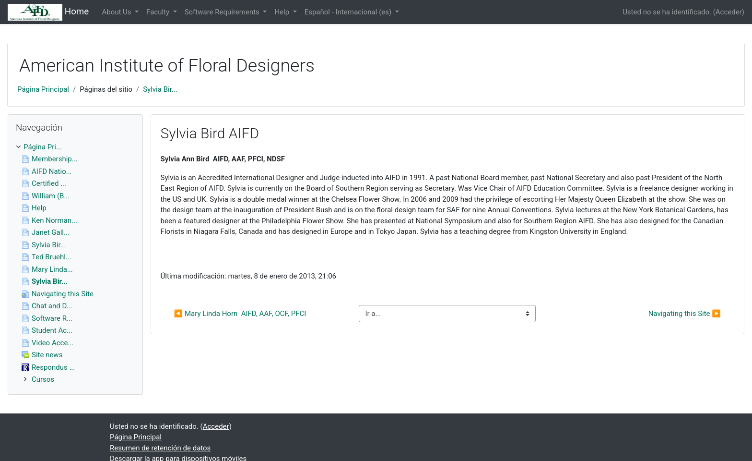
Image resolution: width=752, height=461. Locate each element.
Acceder (729, 12)
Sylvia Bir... (160, 89)
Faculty (158, 12)
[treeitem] (75, 147)
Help (282, 12)
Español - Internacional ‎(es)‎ (349, 12)
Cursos (43, 379)
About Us (117, 12)
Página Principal (43, 89)
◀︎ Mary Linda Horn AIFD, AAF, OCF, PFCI (240, 313)
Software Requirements (223, 12)
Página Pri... (43, 147)
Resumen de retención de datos (160, 448)
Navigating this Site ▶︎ (684, 313)
